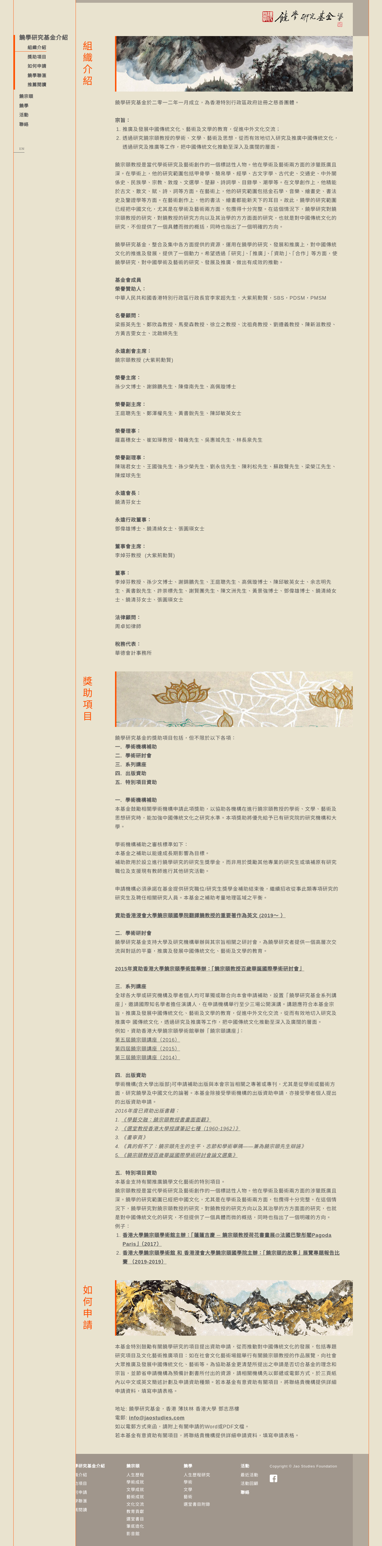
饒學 (24, 105)
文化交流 (152, 1501)
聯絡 (24, 124)
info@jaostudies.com (173, 1415)
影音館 (149, 1531)
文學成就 (152, 1486)
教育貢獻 (152, 1508)
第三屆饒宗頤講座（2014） (163, 1055)
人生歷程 (152, 1472)
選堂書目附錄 (213, 1501)
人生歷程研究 (213, 1472)
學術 (204, 1479)
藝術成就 (152, 1494)
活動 (24, 115)
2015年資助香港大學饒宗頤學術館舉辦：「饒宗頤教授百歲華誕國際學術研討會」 (226, 966)
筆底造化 (152, 1523)
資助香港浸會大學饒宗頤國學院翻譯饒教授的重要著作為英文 (202, 913)
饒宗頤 (26, 96)
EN (21, 149)
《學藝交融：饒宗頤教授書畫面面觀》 (183, 1117)
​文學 (204, 1486)
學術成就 (152, 1479)
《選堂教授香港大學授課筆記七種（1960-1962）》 (197, 1126)
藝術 (204, 1494)
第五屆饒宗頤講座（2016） (163, 1037)
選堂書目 (152, 1516)
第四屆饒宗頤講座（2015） (163, 1046)
